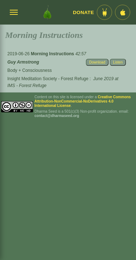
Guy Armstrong (23, 62)
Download (97, 62)
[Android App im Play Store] (104, 12)
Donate (83, 12)
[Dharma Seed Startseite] (47, 12)
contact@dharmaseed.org (56, 116)
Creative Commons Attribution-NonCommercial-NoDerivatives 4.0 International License (82, 101)
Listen (118, 62)
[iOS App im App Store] (122, 12)
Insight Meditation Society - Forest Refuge (47, 78)
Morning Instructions (53, 53)
